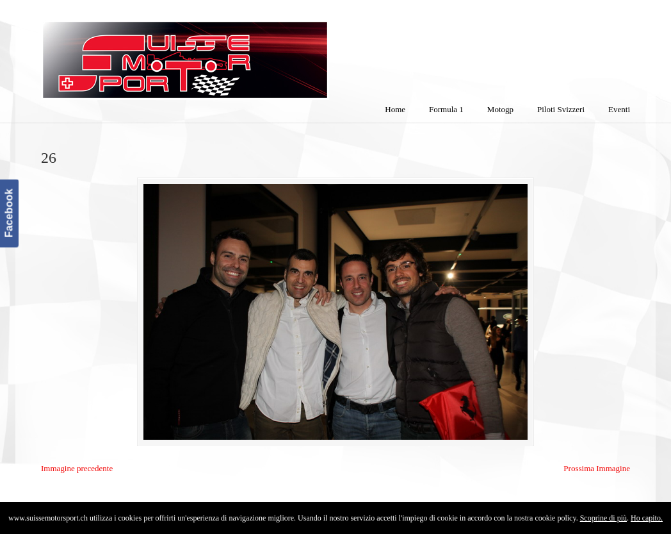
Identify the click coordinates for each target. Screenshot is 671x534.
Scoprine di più (603, 517)
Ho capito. (647, 517)
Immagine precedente (77, 468)
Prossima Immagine (596, 468)
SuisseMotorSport (239, 52)
